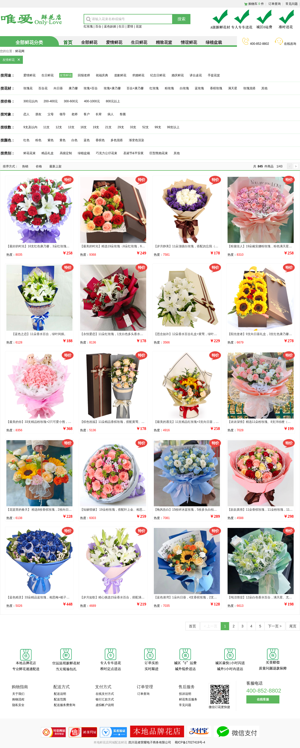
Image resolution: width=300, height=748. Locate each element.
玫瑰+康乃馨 (112, 88)
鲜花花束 (29, 153)
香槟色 (100, 140)
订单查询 (274, 4)
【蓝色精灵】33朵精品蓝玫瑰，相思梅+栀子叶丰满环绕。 (45, 597)
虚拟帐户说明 (105, 705)
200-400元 (50, 101)
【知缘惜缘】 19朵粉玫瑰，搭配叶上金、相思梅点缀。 (117, 509)
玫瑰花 (28, 88)
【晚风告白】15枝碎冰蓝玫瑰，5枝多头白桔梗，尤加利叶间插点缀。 (200, 509)
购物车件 (256, 4)
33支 (133, 127)
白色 (74, 140)
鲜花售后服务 (188, 699)
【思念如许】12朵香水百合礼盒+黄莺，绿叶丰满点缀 (190, 334)
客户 (87, 114)
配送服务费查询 (64, 705)
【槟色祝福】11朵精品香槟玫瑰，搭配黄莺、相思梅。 (117, 422)
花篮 (139, 26)
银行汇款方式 (105, 699)
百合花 (43, 88)
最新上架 (55, 166)
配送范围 (60, 699)
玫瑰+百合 (91, 88)
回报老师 (84, 75)
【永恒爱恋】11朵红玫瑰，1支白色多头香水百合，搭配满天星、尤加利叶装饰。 (134, 334)
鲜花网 (19, 51)
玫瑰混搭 (249, 88)
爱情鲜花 (114, 42)
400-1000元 (92, 101)
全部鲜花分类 (29, 42)
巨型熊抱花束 (158, 153)
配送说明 (60, 694)
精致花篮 (164, 42)
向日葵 (58, 88)
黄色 (62, 140)
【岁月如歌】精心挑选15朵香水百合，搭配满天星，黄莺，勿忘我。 (126, 597)
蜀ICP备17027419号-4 (190, 742)
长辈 (99, 114)
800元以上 (113, 101)
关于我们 (18, 694)
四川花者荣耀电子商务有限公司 (150, 742)
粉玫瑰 (169, 88)
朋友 (38, 114)
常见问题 (292, 4)
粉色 (38, 140)
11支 (46, 127)
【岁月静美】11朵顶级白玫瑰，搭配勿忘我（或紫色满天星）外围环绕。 (203, 246)
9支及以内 (30, 127)
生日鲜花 (139, 42)
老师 (74, 114)
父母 (51, 114)
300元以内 (30, 101)
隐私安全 (18, 705)
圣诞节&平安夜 (133, 153)
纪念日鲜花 (158, 75)
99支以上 (173, 127)
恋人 (26, 114)
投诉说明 (185, 694)
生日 (121, 26)
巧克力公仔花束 (106, 153)
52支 (145, 127)
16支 (83, 127)
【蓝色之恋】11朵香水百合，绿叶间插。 (39, 334)
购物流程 (18, 699)
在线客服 (263, 699)
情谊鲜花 (189, 42)
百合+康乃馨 (135, 88)
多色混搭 (117, 140)
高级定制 (66, 153)
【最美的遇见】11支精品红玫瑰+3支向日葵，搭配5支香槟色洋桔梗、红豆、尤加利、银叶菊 (216, 422)
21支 (108, 127)
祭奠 (123, 114)
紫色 (51, 140)
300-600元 (71, 101)
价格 (39, 166)
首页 (192, 626)
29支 (120, 127)
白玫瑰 (184, 88)
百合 (98, 26)
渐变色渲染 (136, 140)
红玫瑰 (88, 26)
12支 (59, 127)
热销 (25, 166)
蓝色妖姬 (110, 26)
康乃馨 (73, 88)
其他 (264, 88)
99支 (158, 127)
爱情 (130, 26)
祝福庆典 (102, 75)
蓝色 (87, 140)
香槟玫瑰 (216, 88)
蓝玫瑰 (199, 88)
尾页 (292, 626)
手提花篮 (214, 75)
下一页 (274, 626)
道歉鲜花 (120, 75)
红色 (26, 140)
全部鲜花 (89, 42)
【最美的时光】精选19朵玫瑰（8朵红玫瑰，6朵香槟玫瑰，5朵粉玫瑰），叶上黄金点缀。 (140, 246)
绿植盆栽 (214, 42)
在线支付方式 (105, 694)
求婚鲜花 (138, 75)
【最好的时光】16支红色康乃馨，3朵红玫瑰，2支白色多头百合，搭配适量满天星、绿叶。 (67, 246)
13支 (71, 127)
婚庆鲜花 (178, 75)
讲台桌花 (196, 75)
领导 (62, 114)
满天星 (232, 88)
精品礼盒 (47, 153)
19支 (96, 127)
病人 (111, 114)
